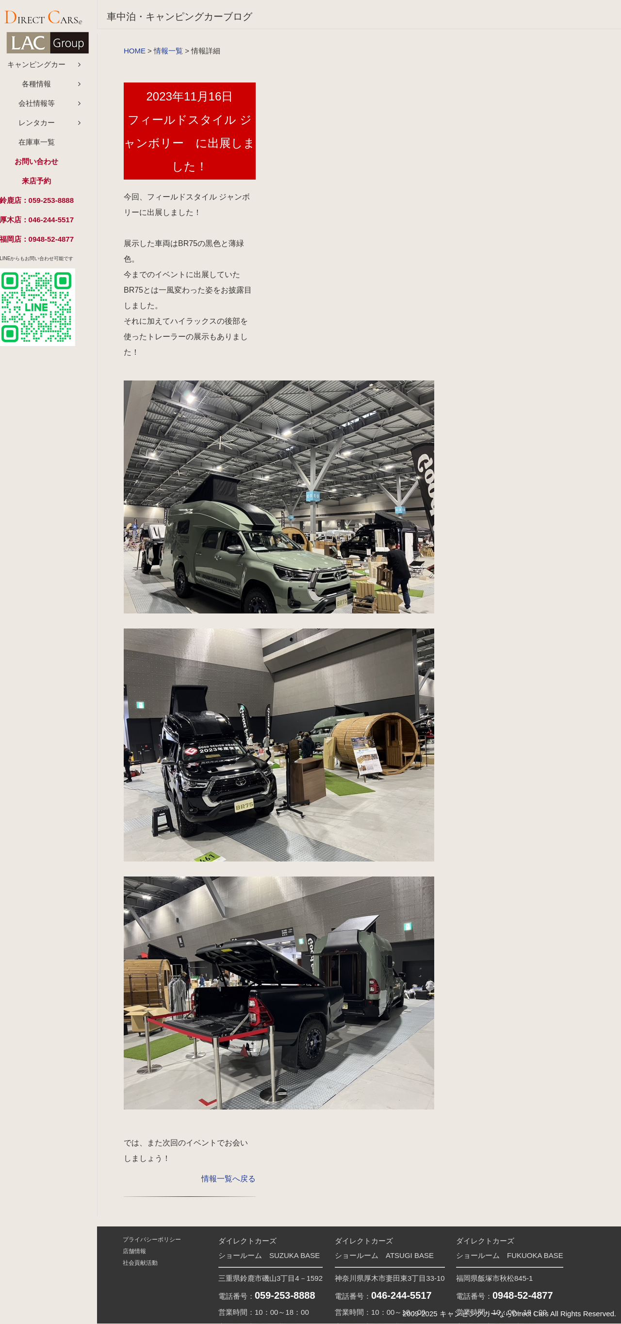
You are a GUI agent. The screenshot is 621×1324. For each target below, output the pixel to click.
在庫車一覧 (49, 145)
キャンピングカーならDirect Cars (494, 1313)
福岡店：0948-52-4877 (48, 242)
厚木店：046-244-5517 (48, 223)
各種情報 (48, 87)
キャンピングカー (48, 68)
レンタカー (49, 126)
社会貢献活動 (139, 1262)
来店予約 (48, 184)
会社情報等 (49, 106)
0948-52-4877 (522, 1295)
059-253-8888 (285, 1295)
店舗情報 (133, 1251)
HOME (135, 51)
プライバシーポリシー (151, 1239)
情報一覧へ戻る (228, 1179)
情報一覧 (168, 51)
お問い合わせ (48, 165)
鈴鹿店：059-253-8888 (48, 203)
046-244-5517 (401, 1295)
